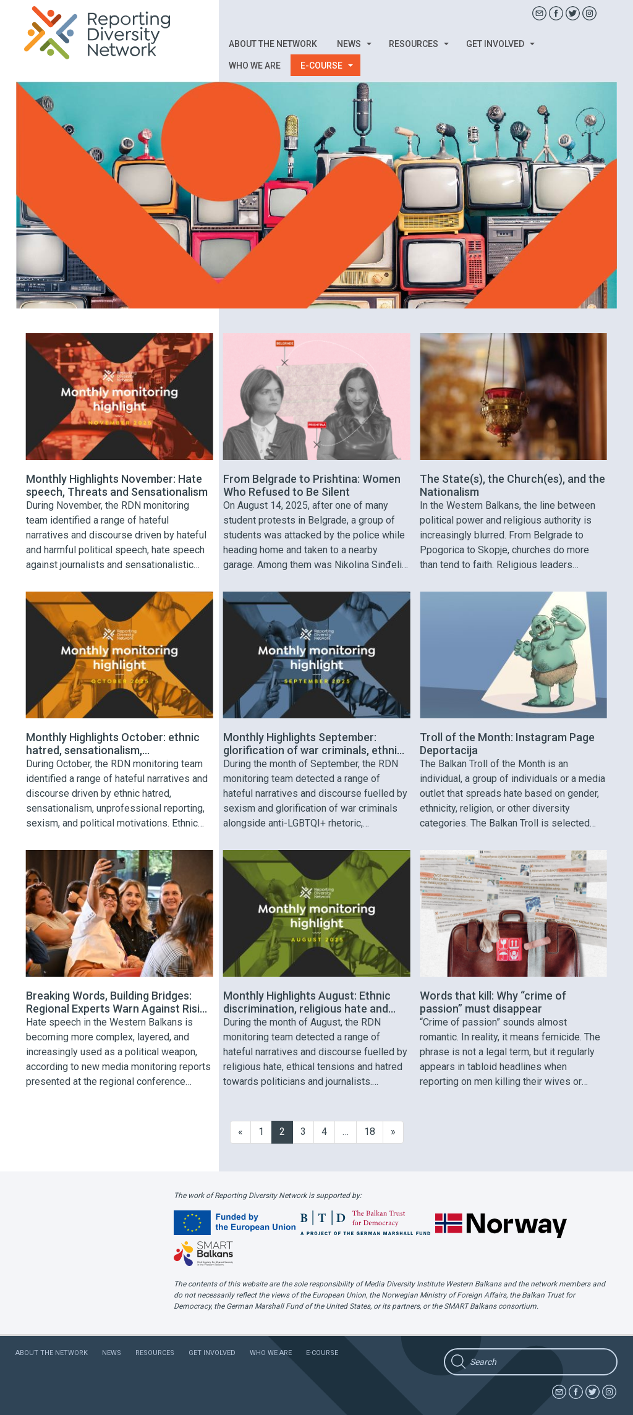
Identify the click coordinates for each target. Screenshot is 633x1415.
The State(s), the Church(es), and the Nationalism (512, 485)
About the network (273, 44)
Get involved (500, 44)
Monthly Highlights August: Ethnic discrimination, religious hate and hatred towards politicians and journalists (307, 1002)
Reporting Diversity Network (104, 32)
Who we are (255, 65)
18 (369, 1131)
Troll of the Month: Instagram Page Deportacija (507, 744)
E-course (326, 65)
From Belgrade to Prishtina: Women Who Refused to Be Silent (312, 485)
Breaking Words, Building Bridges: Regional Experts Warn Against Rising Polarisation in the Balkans (119, 1002)
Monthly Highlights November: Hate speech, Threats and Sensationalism (117, 485)
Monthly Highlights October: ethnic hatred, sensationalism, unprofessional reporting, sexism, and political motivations (113, 744)
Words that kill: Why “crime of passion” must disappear (493, 1002)
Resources (419, 44)
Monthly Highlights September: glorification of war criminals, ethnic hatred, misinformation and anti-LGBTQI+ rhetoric (313, 744)
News (354, 44)
